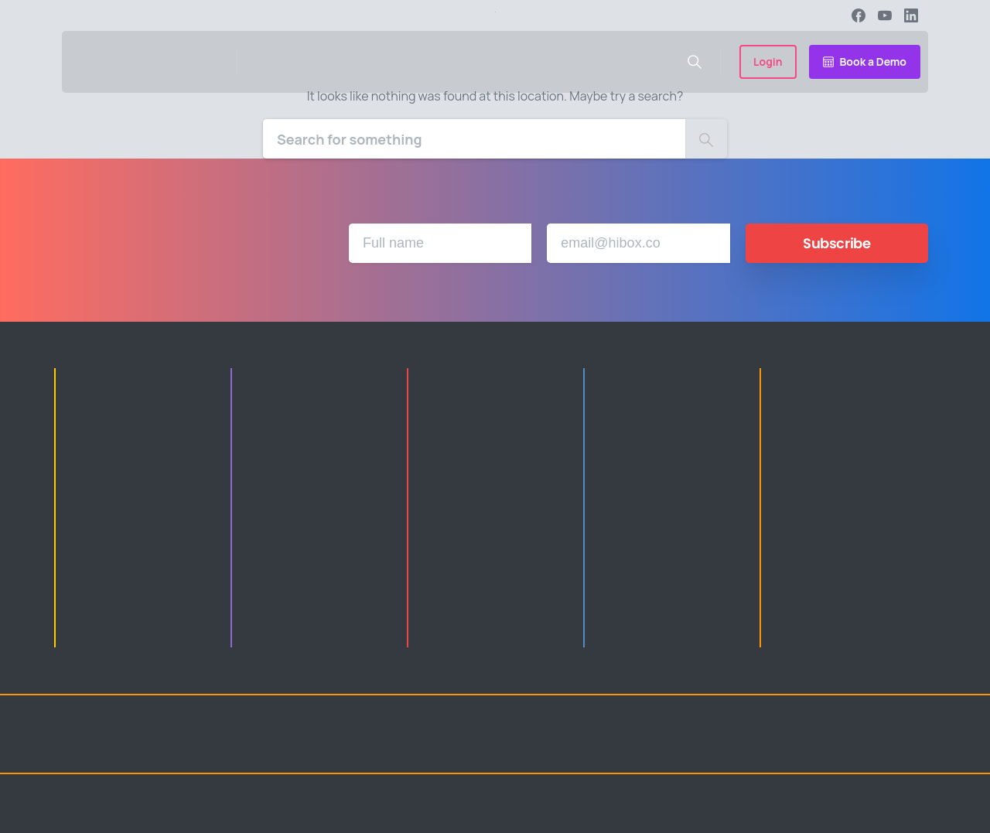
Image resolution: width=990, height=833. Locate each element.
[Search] (474, 139)
